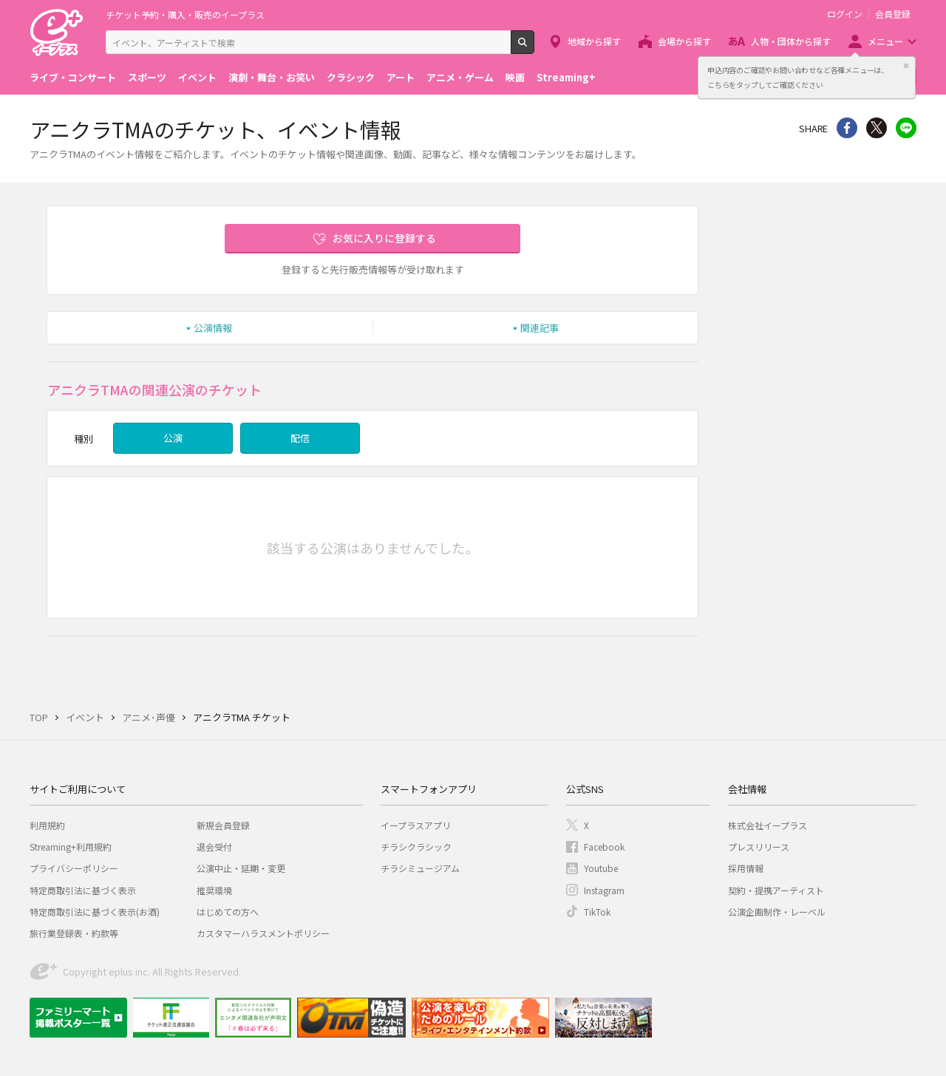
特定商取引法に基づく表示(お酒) (95, 911)
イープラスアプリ (416, 825)
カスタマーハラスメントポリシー (263, 933)
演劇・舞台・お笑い (271, 77)
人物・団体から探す (791, 41)
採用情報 (745, 868)
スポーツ (147, 77)
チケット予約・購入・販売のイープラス (185, 14)
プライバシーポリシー (74, 868)
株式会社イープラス (767, 825)
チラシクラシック (416, 846)
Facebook (604, 846)
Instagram (604, 890)
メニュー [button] (885, 41)
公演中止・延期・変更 (241, 868)
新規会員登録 (223, 825)
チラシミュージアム (420, 868)
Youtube (601, 868)
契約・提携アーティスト (776, 890)
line (906, 128)
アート (401, 77)
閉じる (906, 66)
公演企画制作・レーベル (777, 911)
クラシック (351, 77)
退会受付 (214, 846)
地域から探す (594, 41)
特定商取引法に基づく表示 (83, 890)
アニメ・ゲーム (460, 77)
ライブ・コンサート (73, 77)
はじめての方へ (228, 911)
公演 (173, 438)
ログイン (844, 14)
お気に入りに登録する (384, 238)
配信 (300, 438)
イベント (197, 77)
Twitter (876, 128)
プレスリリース (758, 846)
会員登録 (893, 14)
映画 (515, 77)
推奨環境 (214, 890)
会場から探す (684, 41)
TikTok (597, 911)
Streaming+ (566, 77)
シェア (847, 128)
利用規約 (47, 825)
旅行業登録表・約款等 (74, 933)
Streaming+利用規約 (71, 846)
